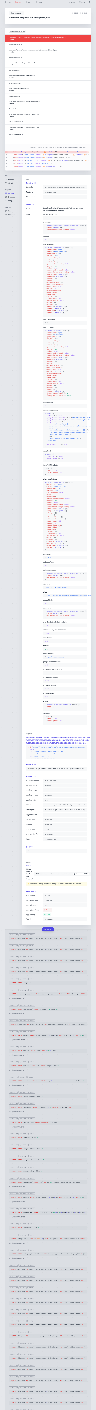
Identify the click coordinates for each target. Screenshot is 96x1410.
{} (65, 229)
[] (65, 430)
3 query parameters (17, 1187)
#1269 (66, 330)
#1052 (69, 247)
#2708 (76, 704)
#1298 (49, 468)
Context (8, 207)
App (6, 176)
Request (8, 190)
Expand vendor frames (17, 31)
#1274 (83, 573)
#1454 (83, 611)
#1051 (83, 225)
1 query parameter (16, 998)
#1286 (69, 482)
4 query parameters (17, 1040)
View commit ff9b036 (81, 874)
